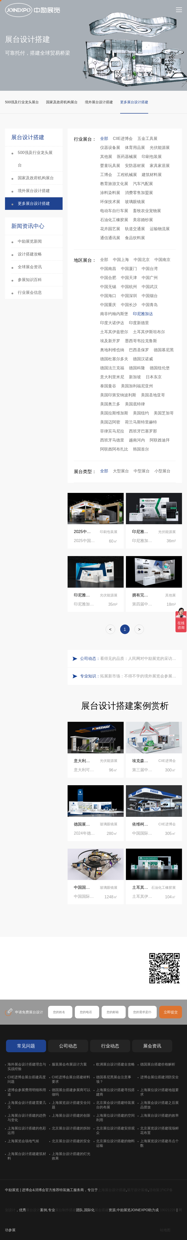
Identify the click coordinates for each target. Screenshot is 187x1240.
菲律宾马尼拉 (112, 431)
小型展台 (162, 471)
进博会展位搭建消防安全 (159, 1077)
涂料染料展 (110, 193)
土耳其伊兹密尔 (114, 332)
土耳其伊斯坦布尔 (149, 332)
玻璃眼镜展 (135, 202)
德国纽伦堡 (160, 368)
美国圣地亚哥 (153, 395)
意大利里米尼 (112, 377)
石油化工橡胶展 (114, 220)
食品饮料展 (135, 238)
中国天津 (129, 278)
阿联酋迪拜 (160, 440)
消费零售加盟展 (139, 193)
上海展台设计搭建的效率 (159, 1115)
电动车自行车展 (114, 211)
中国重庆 (108, 305)
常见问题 (26, 1045)
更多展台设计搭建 (134, 102)
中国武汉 (150, 287)
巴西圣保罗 (139, 350)
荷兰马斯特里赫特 (141, 422)
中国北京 (142, 259)
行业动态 (110, 1045)
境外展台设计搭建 (99, 102)
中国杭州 (129, 287)
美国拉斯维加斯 (114, 413)
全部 (104, 138)
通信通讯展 (110, 238)
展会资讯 (152, 1045)
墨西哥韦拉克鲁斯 (141, 341)
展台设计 (33, 1210)
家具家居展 (160, 165)
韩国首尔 (141, 449)
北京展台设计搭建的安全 (71, 1141)
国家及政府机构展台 (62, 102)
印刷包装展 (152, 156)
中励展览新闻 (30, 241)
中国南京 (162, 259)
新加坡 (135, 377)
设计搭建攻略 (30, 254)
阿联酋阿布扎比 (114, 449)
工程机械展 (127, 174)
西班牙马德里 (112, 440)
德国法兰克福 (112, 368)
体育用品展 (135, 147)
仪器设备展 (110, 147)
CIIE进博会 (123, 138)
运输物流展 (160, 229)
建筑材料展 (152, 174)
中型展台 (142, 471)
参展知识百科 (30, 280)
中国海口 (108, 296)
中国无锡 (108, 287)
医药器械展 (127, 156)
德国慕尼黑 (164, 350)
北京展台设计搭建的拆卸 (71, 1128)
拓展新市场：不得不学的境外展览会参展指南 (139, 676)
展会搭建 (102, 1210)
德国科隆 (137, 368)
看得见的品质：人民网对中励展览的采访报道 (139, 658)
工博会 (106, 174)
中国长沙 (129, 305)
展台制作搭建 (65, 1210)
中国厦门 (129, 269)
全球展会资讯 (30, 267)
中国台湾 (150, 269)
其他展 (106, 156)
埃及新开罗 (110, 341)
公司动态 (68, 1045)
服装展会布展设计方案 (69, 1064)
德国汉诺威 (143, 359)
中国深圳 (129, 296)
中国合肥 (108, 278)
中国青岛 (150, 305)
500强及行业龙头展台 (22, 102)
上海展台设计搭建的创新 (71, 1115)
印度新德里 (139, 323)
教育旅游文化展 (114, 184)
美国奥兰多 (110, 404)
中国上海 (121, 259)
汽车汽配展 (143, 184)
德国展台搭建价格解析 (157, 1064)
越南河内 (137, 440)
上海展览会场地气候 (23, 1141)
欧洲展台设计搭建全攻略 (115, 1064)
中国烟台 (150, 296)
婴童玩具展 (110, 165)
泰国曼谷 (108, 386)
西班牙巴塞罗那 (143, 431)
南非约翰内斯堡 (114, 314)
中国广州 (150, 278)
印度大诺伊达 (112, 323)
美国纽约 (141, 413)
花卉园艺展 (110, 229)
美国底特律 (135, 404)
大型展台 (121, 471)
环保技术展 (110, 202)
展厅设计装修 (137, 1190)
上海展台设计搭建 (112, 1190)
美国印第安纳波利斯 (118, 395)
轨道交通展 (135, 229)
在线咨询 (24, 983)
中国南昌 (108, 269)
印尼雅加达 (143, 314)
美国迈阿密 (110, 422)
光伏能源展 (160, 147)
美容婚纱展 (143, 220)
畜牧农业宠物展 (147, 211)
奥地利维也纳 (112, 350)
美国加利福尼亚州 (137, 386)
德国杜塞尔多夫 (114, 359)
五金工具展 (147, 138)
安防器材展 (135, 165)
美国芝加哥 (164, 413)
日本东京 (154, 377)
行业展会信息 (30, 292)
